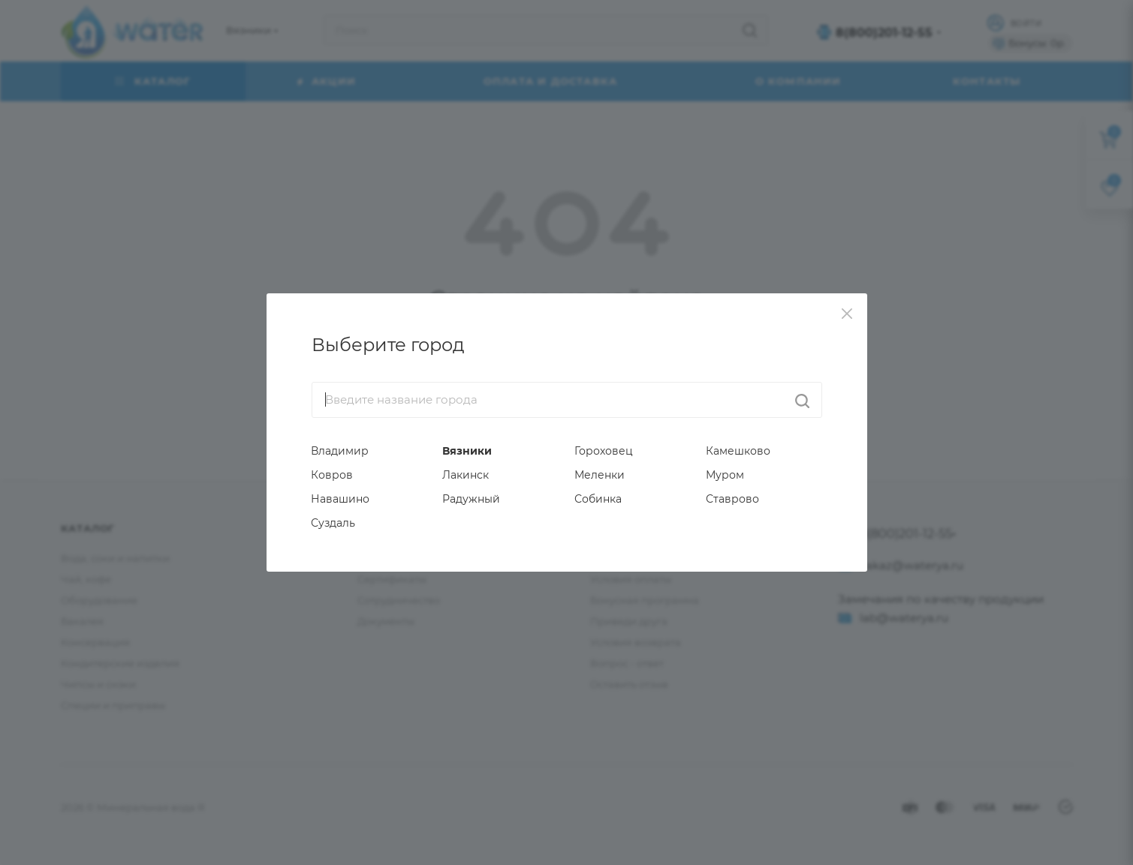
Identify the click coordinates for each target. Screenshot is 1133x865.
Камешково (738, 451)
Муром (725, 475)
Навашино (340, 499)
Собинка (598, 499)
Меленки (599, 475)
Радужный (471, 499)
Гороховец (603, 451)
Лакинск (465, 475)
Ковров (332, 475)
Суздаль (333, 523)
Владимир (340, 451)
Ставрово (732, 499)
